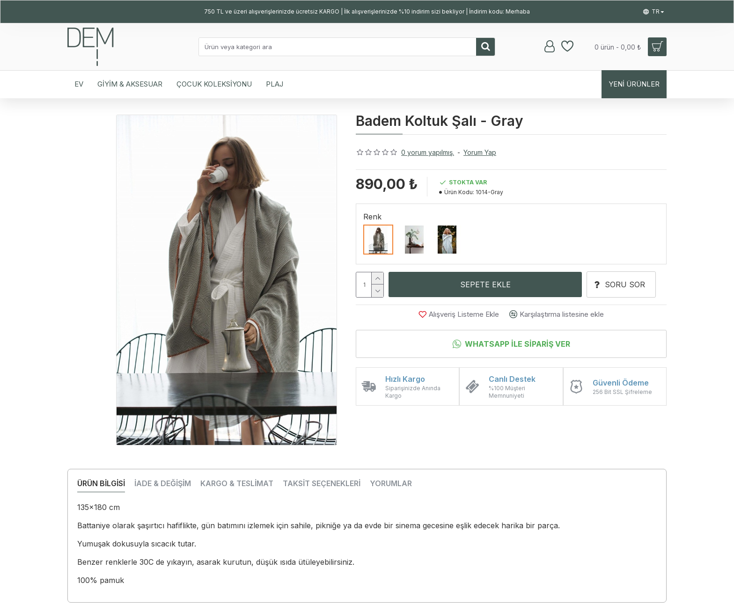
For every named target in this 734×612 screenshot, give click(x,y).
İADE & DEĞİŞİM (162, 483)
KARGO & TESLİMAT (236, 483)
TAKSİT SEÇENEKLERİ (321, 483)
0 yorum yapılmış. (427, 152)
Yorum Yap (479, 152)
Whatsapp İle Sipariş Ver (517, 344)
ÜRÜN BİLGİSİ (101, 483)
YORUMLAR (391, 483)
